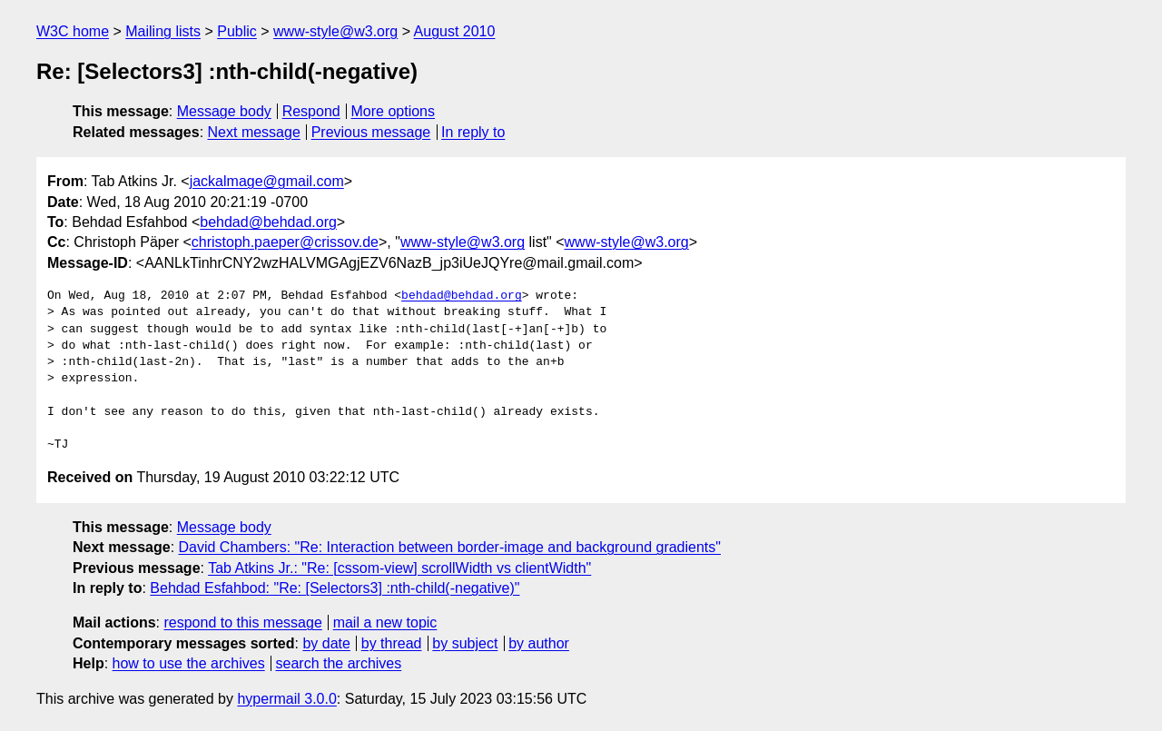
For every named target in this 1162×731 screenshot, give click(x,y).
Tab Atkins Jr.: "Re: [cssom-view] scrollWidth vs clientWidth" (399, 568)
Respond (311, 111)
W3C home (72, 31)
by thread (391, 643)
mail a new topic (385, 622)
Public (237, 31)
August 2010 (455, 31)
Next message (254, 132)
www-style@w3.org (335, 31)
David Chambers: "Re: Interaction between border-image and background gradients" (450, 547)
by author (538, 643)
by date (326, 643)
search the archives (339, 663)
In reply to (473, 132)
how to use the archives (189, 663)
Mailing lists (163, 31)
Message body (224, 111)
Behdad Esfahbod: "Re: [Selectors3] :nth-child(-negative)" (334, 588)
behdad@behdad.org (268, 222)
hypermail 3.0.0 (286, 698)
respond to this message (242, 622)
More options (393, 111)
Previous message (371, 132)
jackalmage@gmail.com (267, 181)
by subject (464, 643)
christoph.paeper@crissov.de (285, 242)
